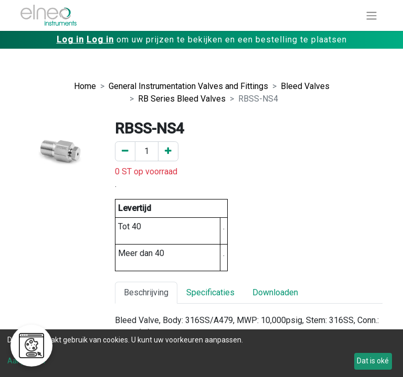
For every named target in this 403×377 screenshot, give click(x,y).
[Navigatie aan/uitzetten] (371, 15)
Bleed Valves (305, 86)
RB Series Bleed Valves (182, 99)
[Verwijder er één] (125, 151)
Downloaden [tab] (275, 292)
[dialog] (201, 353)
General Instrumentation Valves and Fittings (188, 86)
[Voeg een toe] (168, 151)
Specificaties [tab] (210, 292)
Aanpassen (26, 361)
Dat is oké (373, 361)
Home (85, 86)
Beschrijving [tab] (146, 292)
